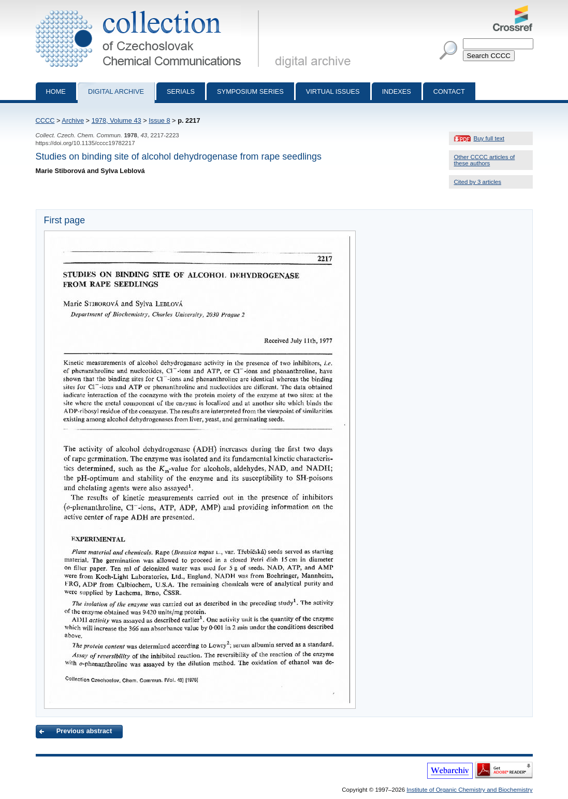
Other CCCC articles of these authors (484, 160)
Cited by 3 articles (478, 182)
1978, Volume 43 (116, 120)
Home (56, 91)
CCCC (45, 120)
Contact (449, 91)
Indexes (396, 91)
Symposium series (250, 91)
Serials (181, 91)
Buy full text (489, 138)
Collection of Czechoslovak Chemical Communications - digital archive (149, 9)
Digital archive (116, 91)
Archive (73, 120)
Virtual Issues (333, 91)
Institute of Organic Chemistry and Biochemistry (469, 790)
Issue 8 (159, 120)
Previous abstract (84, 731)
